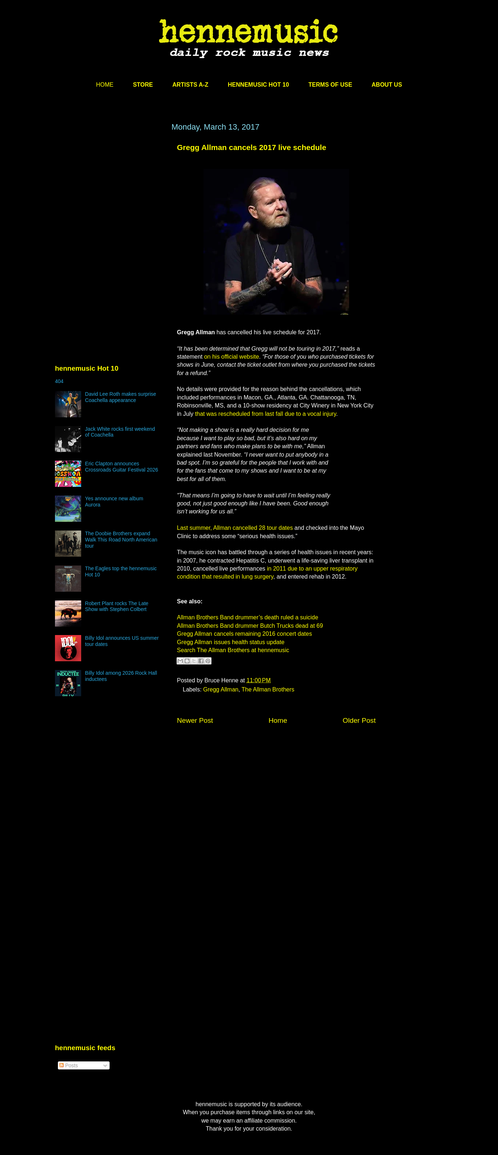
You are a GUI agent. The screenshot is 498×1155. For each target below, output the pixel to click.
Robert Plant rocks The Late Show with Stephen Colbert (117, 606)
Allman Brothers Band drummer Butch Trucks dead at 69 (250, 626)
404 (59, 381)
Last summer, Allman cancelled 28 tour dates (235, 528)
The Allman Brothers (268, 689)
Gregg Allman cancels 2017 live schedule (251, 147)
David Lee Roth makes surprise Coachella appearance (120, 397)
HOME (105, 85)
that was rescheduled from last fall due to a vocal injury (265, 414)
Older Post (359, 720)
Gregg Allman (220, 689)
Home (278, 720)
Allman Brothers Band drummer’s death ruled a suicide (247, 617)
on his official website (231, 357)
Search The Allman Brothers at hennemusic (233, 650)
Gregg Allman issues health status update (230, 642)
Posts (68, 1065)
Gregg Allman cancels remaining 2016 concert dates (244, 634)
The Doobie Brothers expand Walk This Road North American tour (121, 540)
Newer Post (195, 720)
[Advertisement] (109, 191)
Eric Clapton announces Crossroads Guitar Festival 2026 (121, 467)
